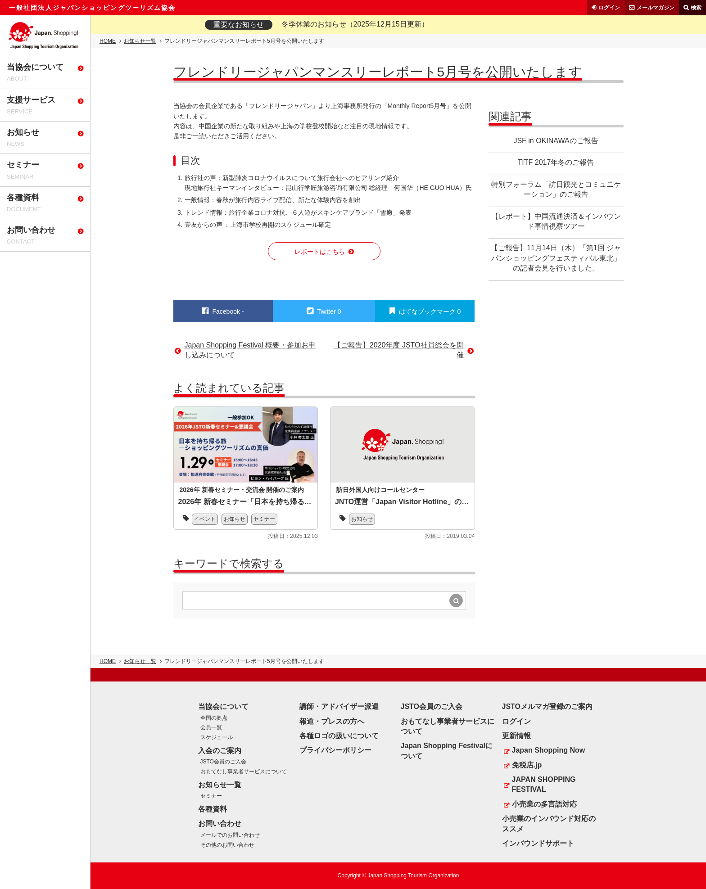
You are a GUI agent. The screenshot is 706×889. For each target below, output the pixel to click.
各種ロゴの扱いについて (339, 736)
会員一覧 (211, 727)
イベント (205, 519)
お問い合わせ (219, 823)
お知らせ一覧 (140, 41)
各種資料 (212, 809)
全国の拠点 (213, 718)
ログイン (609, 8)
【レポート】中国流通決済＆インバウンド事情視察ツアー (556, 221)
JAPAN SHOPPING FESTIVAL (544, 784)
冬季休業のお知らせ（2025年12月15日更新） (355, 24)
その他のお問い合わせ (227, 845)
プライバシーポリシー (335, 750)
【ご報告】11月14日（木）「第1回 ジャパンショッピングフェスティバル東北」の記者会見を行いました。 (556, 258)
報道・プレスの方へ (331, 721)
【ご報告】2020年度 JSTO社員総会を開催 (399, 350)
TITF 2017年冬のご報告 (556, 162)
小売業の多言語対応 (544, 804)
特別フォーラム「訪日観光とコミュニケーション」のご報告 (556, 189)
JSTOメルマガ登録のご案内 (547, 706)
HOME (108, 41)
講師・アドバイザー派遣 (339, 706)
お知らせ (234, 519)
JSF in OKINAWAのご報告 (555, 140)
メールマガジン (655, 8)
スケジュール (216, 737)
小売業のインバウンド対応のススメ (549, 823)
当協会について (223, 706)
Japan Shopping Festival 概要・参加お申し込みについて (250, 350)
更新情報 (516, 736)
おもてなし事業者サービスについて (243, 771)
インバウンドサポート (538, 843)
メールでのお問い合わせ (230, 835)
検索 (696, 8)
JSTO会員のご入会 (223, 761)
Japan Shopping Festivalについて (447, 750)
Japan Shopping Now (548, 750)
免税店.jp (527, 765)
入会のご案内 (219, 750)
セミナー (264, 519)
